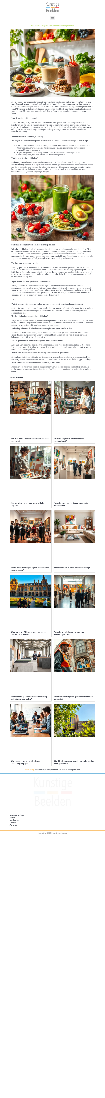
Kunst (12, 861)
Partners (13, 869)
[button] (52, 18)
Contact (13, 866)
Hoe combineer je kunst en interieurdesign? (72, 568)
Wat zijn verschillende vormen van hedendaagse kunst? (69, 633)
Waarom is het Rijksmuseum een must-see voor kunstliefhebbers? (29, 633)
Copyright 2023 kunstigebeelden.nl (52, 877)
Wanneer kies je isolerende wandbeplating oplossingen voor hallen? (29, 698)
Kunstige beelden (17, 859)
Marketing (29, 813)
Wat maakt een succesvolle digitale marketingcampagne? (25, 806)
